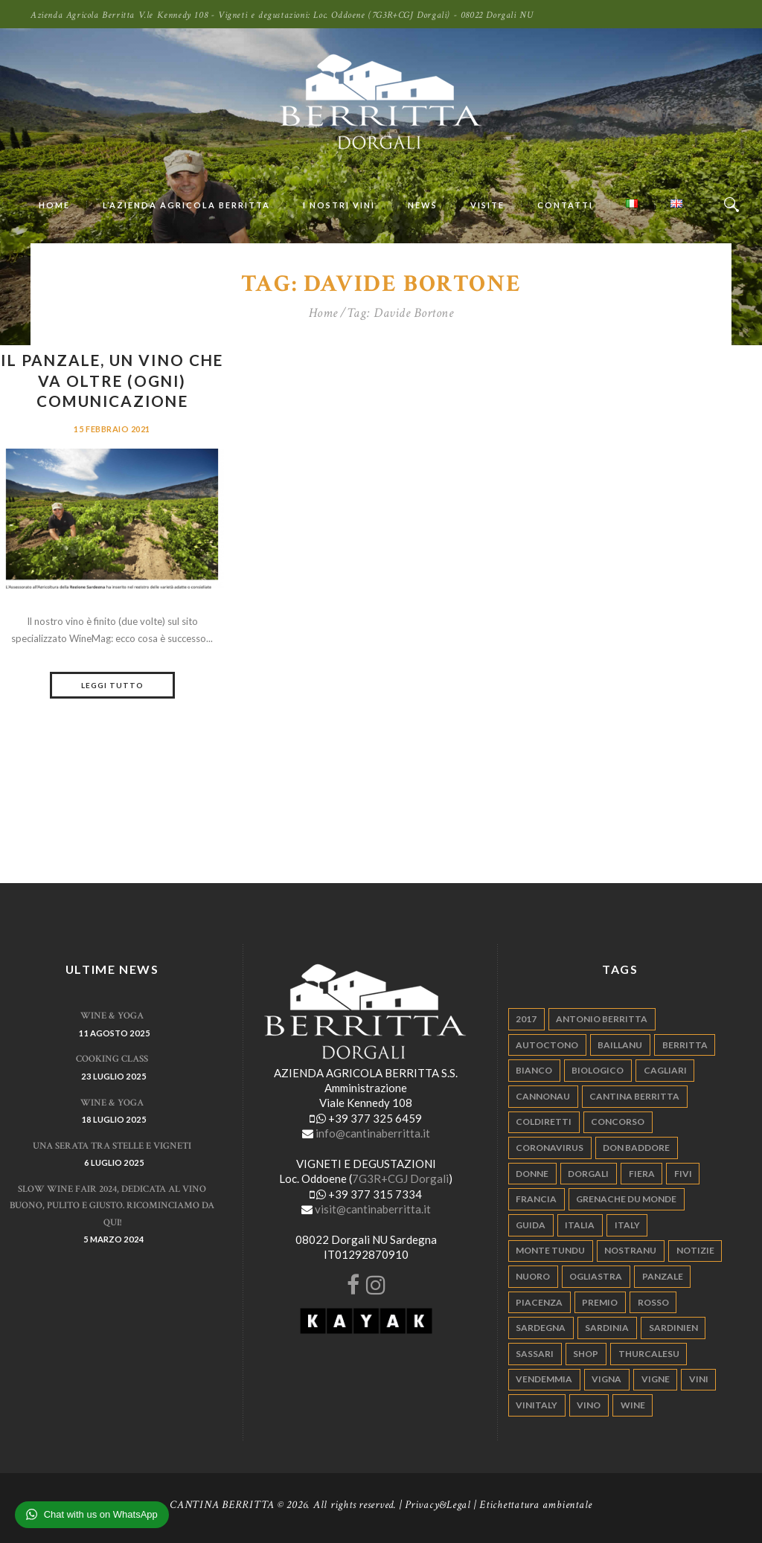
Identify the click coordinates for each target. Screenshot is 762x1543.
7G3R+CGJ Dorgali (400, 1178)
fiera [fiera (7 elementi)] (642, 1173)
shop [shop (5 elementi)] (585, 1353)
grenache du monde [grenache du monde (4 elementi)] (626, 1198)
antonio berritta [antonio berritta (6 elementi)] (601, 1018)
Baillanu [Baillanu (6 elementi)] (620, 1044)
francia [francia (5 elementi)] (536, 1198)
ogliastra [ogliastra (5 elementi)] (595, 1276)
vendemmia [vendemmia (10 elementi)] (544, 1379)
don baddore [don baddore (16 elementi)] (636, 1147)
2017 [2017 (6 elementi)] (526, 1018)
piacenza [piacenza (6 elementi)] (539, 1302)
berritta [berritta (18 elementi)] (685, 1044)
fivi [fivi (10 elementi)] (683, 1173)
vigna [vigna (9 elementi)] (606, 1379)
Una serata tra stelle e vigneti (112, 1146)
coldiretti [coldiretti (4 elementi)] (544, 1121)
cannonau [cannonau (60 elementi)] (543, 1096)
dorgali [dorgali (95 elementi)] (588, 1173)
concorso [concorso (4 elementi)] (617, 1121)
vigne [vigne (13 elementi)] (655, 1379)
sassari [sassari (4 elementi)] (535, 1353)
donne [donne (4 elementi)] (532, 1173)
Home (323, 313)
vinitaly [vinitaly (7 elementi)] (536, 1405)
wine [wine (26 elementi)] (633, 1405)
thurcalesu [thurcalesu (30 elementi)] (648, 1353)
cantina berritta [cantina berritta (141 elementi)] (634, 1096)
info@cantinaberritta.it (373, 1133)
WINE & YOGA (112, 1016)
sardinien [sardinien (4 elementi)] (673, 1327)
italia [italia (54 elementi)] (580, 1225)
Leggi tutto (112, 685)
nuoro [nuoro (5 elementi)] (533, 1276)
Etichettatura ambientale (535, 1505)
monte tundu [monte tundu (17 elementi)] (550, 1250)
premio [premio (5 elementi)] (600, 1302)
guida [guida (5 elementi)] (530, 1225)
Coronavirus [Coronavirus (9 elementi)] (549, 1147)
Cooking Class (112, 1059)
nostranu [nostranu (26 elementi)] (630, 1250)
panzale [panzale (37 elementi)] (662, 1276)
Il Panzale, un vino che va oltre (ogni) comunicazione (111, 380)
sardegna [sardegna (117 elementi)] (541, 1327)
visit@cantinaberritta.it (373, 1209)
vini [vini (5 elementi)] (698, 1379)
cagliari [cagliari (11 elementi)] (665, 1070)
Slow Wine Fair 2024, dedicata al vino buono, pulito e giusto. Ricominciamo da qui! (112, 1206)
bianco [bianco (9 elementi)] (534, 1070)
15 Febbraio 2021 (112, 429)
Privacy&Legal (438, 1505)
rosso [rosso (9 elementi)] (653, 1302)
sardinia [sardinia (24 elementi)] (607, 1327)
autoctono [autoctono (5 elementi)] (547, 1044)
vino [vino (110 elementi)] (589, 1405)
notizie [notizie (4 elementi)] (695, 1250)
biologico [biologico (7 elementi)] (598, 1070)
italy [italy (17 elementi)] (627, 1225)
